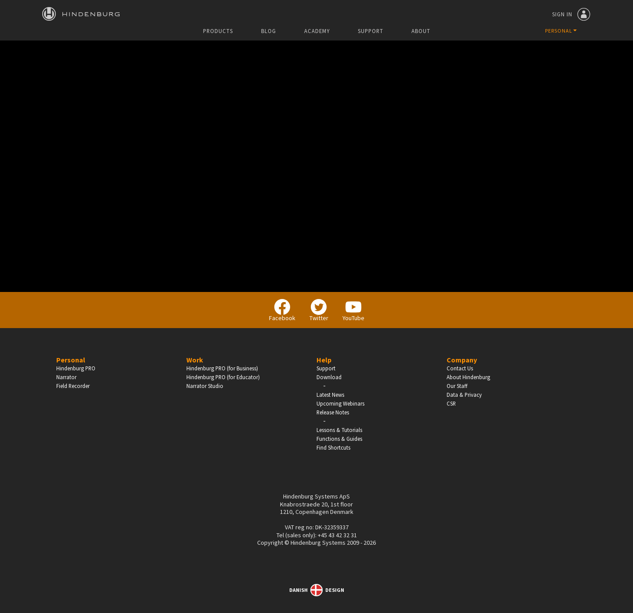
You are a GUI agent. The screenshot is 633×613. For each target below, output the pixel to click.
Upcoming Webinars (340, 403)
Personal (70, 359)
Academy (317, 31)
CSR (451, 403)
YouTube (353, 310)
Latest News (330, 394)
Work (194, 359)
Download (329, 376)
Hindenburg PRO (75, 368)
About (420, 31)
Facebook (282, 310)
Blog (268, 31)
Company (462, 359)
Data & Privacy (464, 394)
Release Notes (332, 412)
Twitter (318, 310)
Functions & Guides (339, 438)
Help (323, 359)
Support (370, 31)
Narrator (66, 376)
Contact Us (460, 368)
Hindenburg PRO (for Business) (222, 368)
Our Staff (457, 385)
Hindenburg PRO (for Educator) (223, 376)
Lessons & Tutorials (339, 429)
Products (218, 31)
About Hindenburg (468, 376)
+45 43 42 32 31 (337, 535)
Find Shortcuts (333, 447)
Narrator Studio (204, 385)
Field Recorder (73, 385)
